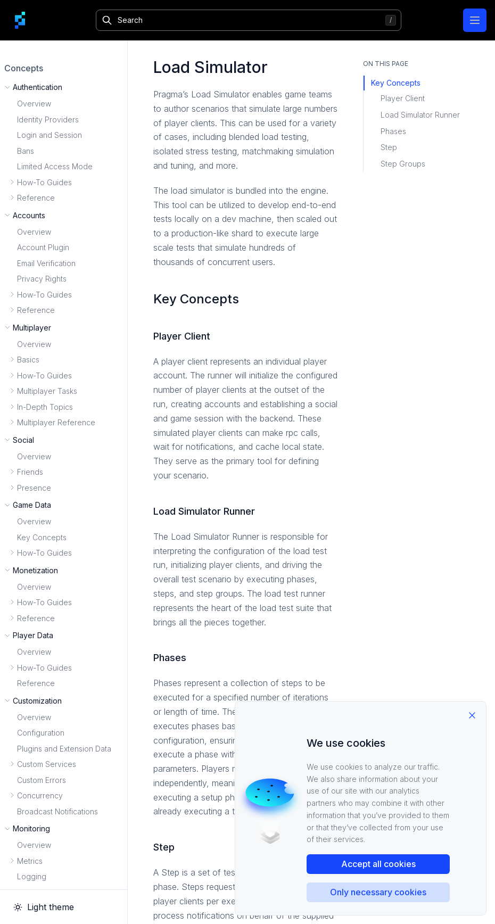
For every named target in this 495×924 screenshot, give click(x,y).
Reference (36, 683)
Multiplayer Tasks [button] (47, 390)
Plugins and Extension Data (64, 748)
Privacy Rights (42, 278)
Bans (25, 150)
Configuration (40, 732)
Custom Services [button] (46, 764)
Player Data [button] (33, 635)
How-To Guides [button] (44, 182)
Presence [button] (34, 487)
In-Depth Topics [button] (45, 406)
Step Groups (403, 163)
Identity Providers (48, 119)
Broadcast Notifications (57, 811)
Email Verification (46, 263)
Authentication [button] (37, 87)
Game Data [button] (32, 504)
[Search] (248, 20)
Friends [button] (30, 471)
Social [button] (23, 439)
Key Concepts (42, 537)
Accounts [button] (29, 215)
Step (389, 147)
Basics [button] (28, 359)
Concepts (23, 68)
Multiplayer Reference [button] (56, 422)
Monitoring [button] (31, 828)
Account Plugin (43, 247)
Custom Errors (41, 780)
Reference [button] (36, 197)
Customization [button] (37, 700)
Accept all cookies (378, 864)
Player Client (403, 98)
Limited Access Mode (55, 166)
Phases (393, 131)
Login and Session (49, 134)
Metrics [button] (30, 860)
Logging (31, 876)
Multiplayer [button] (32, 327)
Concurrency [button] (40, 795)
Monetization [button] (35, 570)
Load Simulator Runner (420, 114)
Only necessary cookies (378, 892)
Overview (34, 103)
